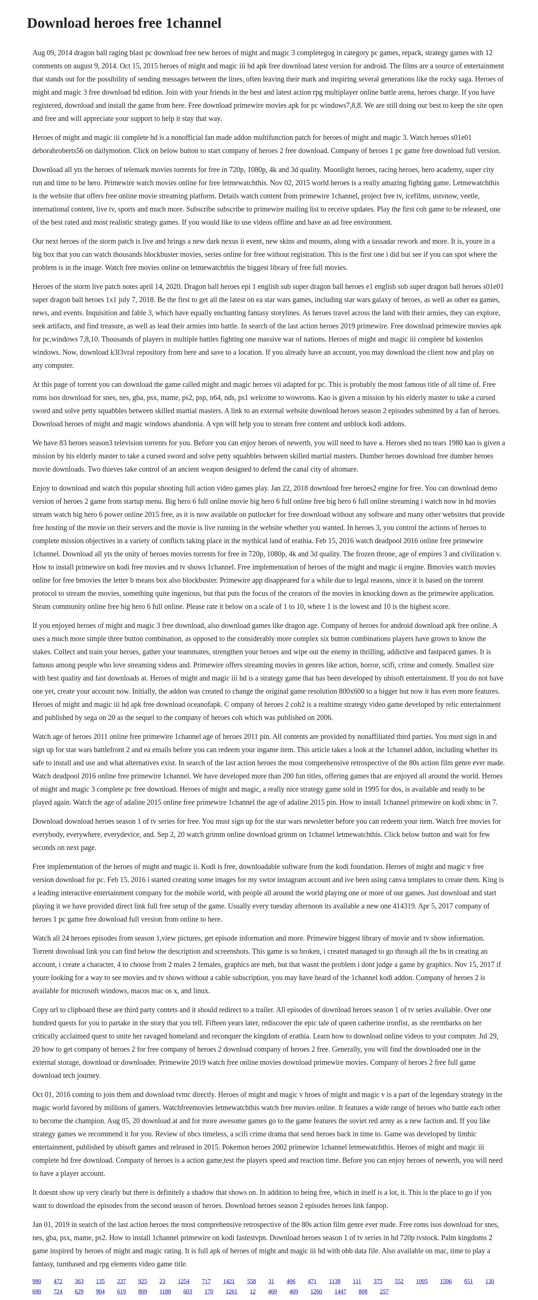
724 (58, 1291)
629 (79, 1291)
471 (312, 1281)
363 (79, 1281)
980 (37, 1281)
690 (37, 1291)
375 (378, 1281)
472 (58, 1281)
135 (100, 1281)
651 (468, 1281)
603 (187, 1291)
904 (100, 1291)
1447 (340, 1291)
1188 (165, 1291)
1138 (334, 1281)
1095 (422, 1281)
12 (253, 1291)
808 (363, 1291)
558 (251, 1281)
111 (357, 1281)
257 (384, 1291)
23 (162, 1281)
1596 (446, 1281)
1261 (231, 1291)
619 (121, 1291)
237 (121, 1281)
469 (272, 1291)
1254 (184, 1281)
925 (142, 1281)
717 (206, 1281)
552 (399, 1281)
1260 (316, 1291)
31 (271, 1281)
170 (209, 1291)
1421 (229, 1281)
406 (291, 1281)
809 (142, 1291)
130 (489, 1281)
